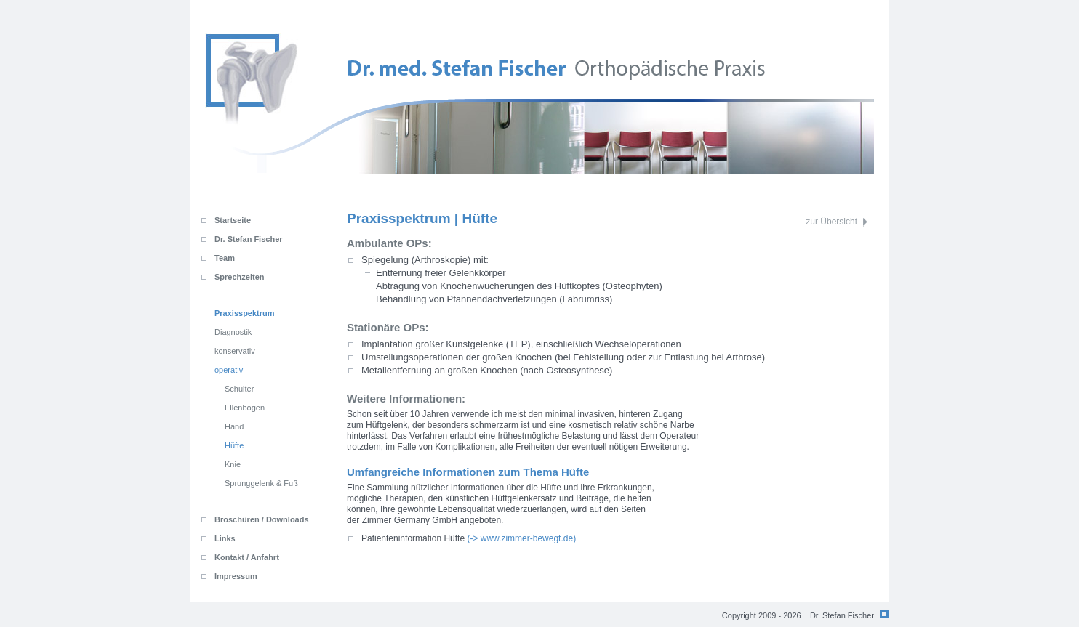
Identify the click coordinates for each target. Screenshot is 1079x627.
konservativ (234, 351)
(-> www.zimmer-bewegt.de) (468, 538)
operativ (228, 369)
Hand (234, 426)
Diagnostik (233, 332)
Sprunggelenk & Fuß (261, 483)
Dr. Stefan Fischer (248, 239)
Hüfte (234, 445)
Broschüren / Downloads (261, 519)
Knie (233, 464)
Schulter (239, 388)
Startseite (232, 220)
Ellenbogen (245, 407)
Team (224, 258)
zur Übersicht (831, 222)
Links (225, 538)
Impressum (235, 576)
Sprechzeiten (239, 276)
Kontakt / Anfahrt (246, 557)
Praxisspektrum (244, 313)
